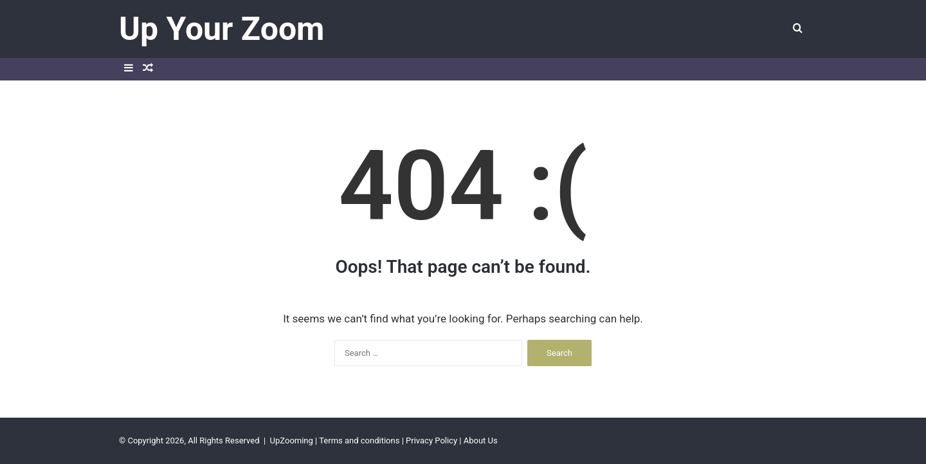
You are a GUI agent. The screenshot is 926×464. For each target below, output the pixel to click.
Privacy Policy (431, 440)
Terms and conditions (359, 440)
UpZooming (291, 440)
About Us (481, 440)
